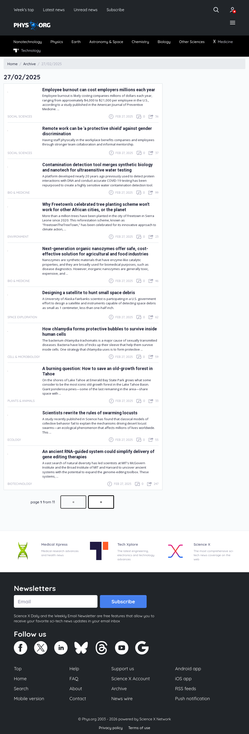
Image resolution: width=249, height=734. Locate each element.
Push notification (192, 698)
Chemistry (140, 41)
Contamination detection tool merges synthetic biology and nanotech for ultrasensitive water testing (97, 167)
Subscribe (115, 9)
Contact (78, 698)
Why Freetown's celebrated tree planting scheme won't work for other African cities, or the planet (96, 207)
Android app (188, 668)
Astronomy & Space (106, 41)
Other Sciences (192, 41)
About (76, 688)
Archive (119, 688)
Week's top (24, 9)
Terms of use (139, 727)
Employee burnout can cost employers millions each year (98, 89)
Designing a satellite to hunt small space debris (88, 292)
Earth (76, 41)
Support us (122, 668)
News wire (122, 698)
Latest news (54, 9)
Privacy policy (111, 727)
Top (18, 668)
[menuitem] (27, 41)
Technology (27, 50)
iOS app (183, 678)
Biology (164, 41)
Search (21, 688)
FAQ (74, 678)
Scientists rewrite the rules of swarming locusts (89, 412)
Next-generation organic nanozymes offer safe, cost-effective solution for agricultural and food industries (95, 251)
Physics (57, 41)
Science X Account (130, 678)
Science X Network (155, 719)
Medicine (223, 41)
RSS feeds (185, 688)
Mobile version (29, 698)
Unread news (86, 9)
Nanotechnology (27, 41)
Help (74, 668)
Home (20, 678)
